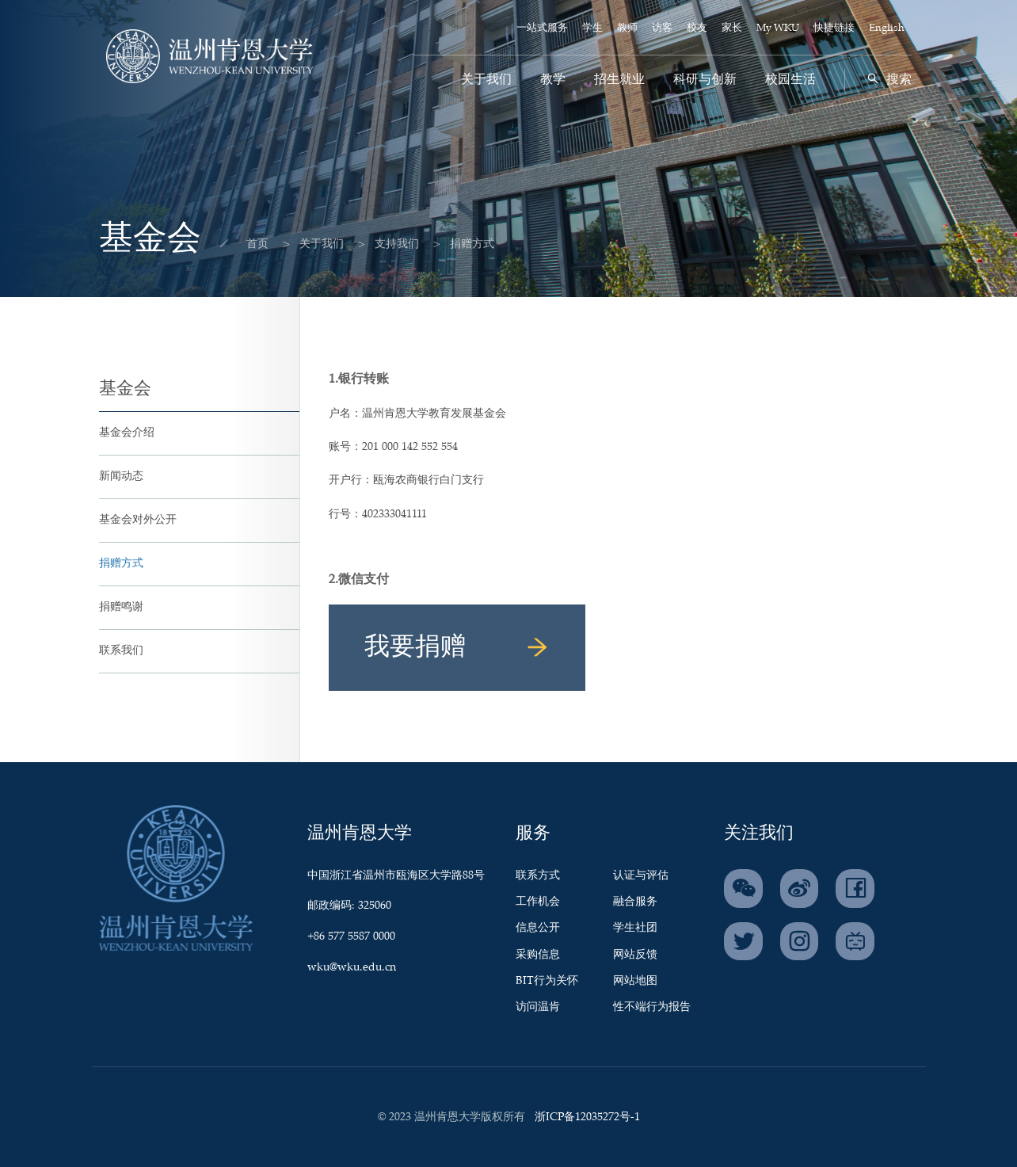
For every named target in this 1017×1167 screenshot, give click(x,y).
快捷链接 (834, 28)
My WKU (777, 28)
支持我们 (382, 244)
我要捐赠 (457, 647)
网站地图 (635, 980)
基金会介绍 (126, 432)
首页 (243, 244)
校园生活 (790, 79)
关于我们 (486, 79)
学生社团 (635, 927)
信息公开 (538, 927)
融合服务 (635, 901)
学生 (592, 28)
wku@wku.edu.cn (351, 967)
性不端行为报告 (652, 1007)
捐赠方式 (121, 563)
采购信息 (538, 954)
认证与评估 (640, 875)
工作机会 (538, 901)
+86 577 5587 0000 (351, 936)
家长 (732, 28)
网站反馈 (635, 954)
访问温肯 (538, 1007)
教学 (553, 79)
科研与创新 (705, 79)
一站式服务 (542, 28)
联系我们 (121, 650)
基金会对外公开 (138, 519)
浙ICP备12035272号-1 (587, 1117)
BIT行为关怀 (547, 980)
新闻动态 (121, 476)
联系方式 (538, 875)
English (887, 28)
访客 (662, 28)
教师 (627, 28)
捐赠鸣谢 (121, 607)
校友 (697, 28)
